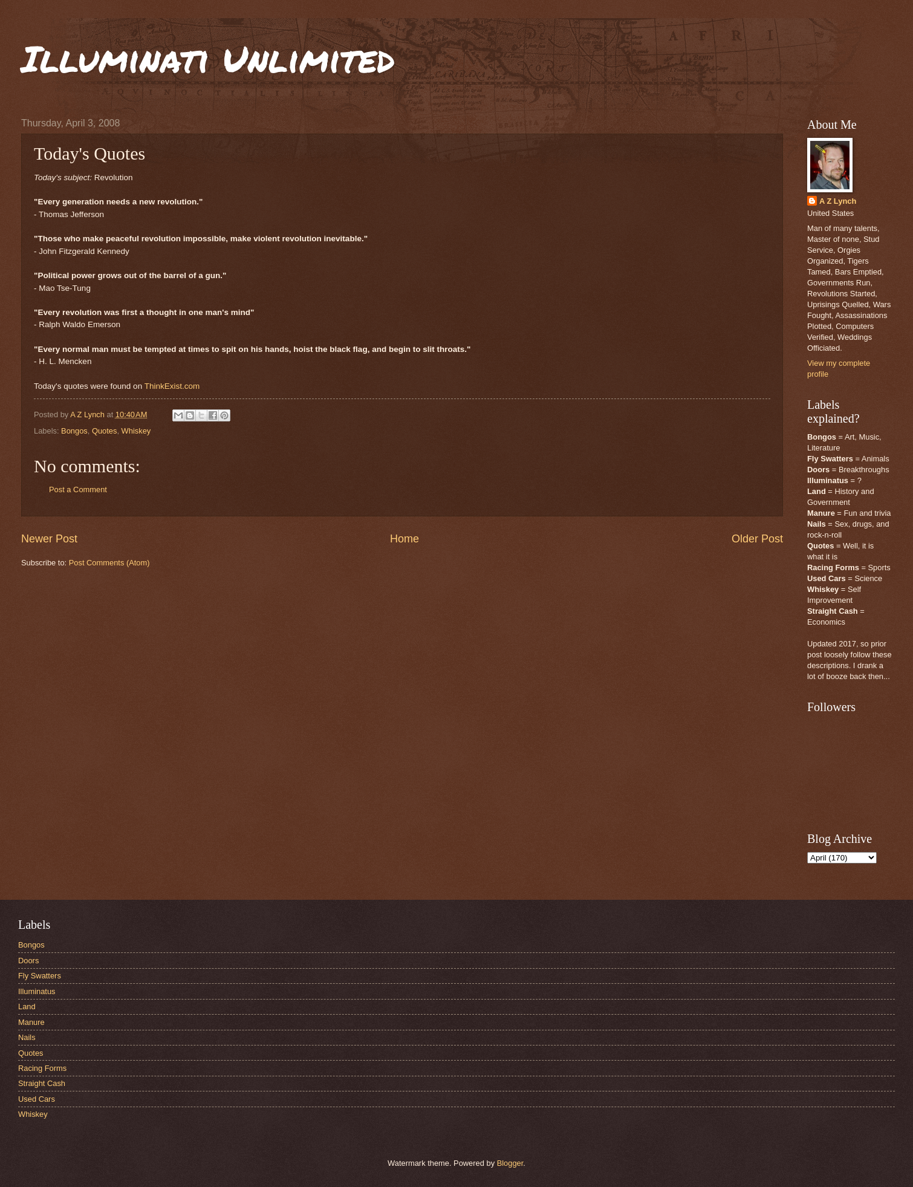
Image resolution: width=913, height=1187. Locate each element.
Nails (27, 1037)
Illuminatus (37, 991)
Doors (28, 960)
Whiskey (136, 430)
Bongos (74, 430)
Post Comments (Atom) (109, 562)
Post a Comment (78, 489)
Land (27, 1006)
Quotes (104, 430)
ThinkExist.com (172, 386)
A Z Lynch (837, 201)
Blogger (510, 1163)
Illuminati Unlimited (208, 58)
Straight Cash (41, 1083)
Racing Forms (42, 1068)
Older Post (757, 539)
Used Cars (36, 1099)
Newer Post (49, 539)
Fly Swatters (39, 975)
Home (404, 539)
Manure (31, 1022)
